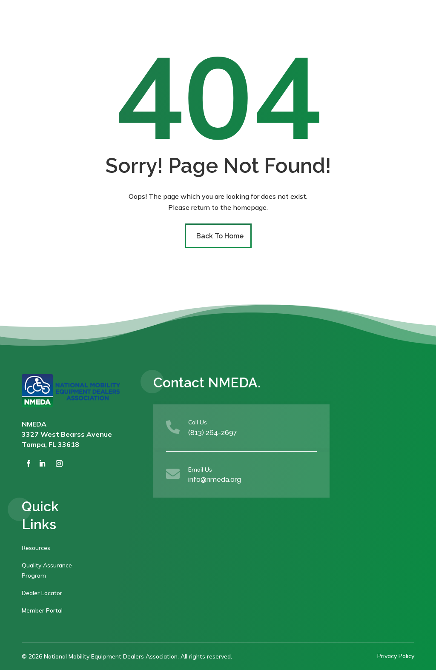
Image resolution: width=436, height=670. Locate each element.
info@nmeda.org (214, 479)
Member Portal (42, 610)
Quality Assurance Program (47, 570)
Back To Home (220, 236)
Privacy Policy (395, 656)
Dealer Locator (42, 593)
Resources (36, 548)
